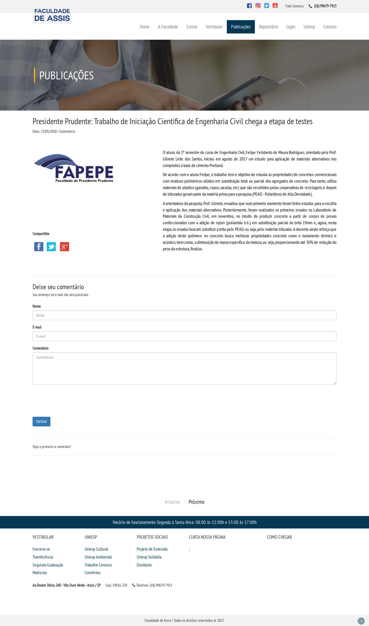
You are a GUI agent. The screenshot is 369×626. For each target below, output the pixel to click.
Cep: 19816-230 (116, 585)
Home (145, 26)
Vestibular (214, 26)
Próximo (196, 502)
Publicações (241, 26)
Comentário (40, 348)
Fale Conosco (294, 6)
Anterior (172, 502)
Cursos (191, 26)
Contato (329, 26)
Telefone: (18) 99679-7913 (152, 585)
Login (290, 26)
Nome (37, 306)
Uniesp (309, 26)
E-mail (37, 327)
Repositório (268, 26)
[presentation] (76, 400)
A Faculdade (168, 26)
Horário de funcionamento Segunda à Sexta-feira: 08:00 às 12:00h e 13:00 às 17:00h (185, 522)
